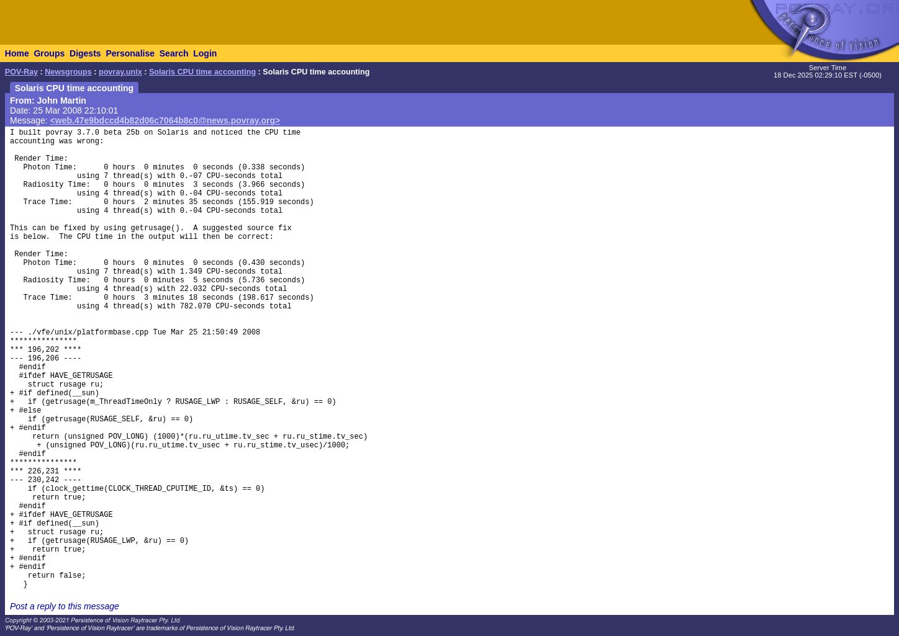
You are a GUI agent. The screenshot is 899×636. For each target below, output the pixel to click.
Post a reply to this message (64, 606)
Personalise (130, 53)
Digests (85, 53)
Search (174, 53)
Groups (49, 53)
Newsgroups (68, 72)
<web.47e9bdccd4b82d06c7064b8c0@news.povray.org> (165, 120)
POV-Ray (21, 72)
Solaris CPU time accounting (202, 72)
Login (205, 53)
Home (17, 53)
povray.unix (120, 72)
